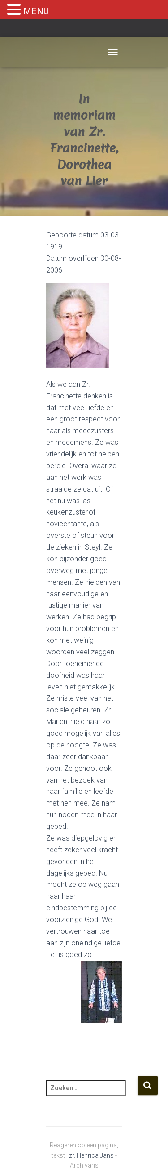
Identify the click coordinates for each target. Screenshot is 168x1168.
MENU (36, 11)
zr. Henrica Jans (91, 1155)
